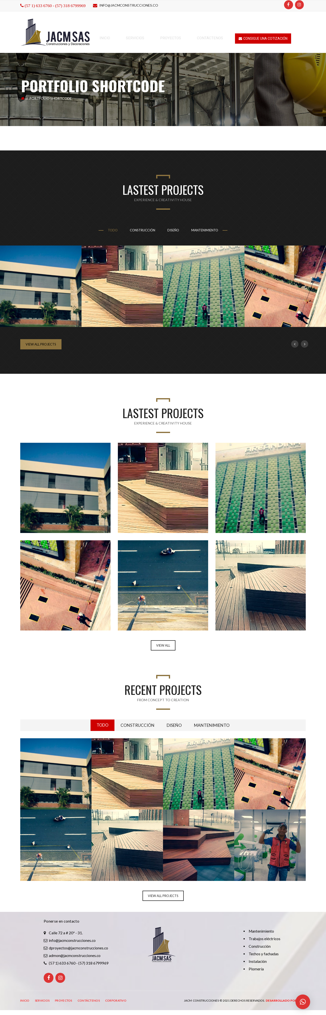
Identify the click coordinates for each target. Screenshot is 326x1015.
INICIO (25, 1001)
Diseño (173, 230)
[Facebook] (288, 4)
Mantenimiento (204, 230)
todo (113, 230)
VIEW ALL (163, 645)
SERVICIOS (42, 1001)
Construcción (142, 230)
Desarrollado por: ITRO (286, 1001)
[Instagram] (299, 4)
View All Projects (41, 344)
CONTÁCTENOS (89, 1001)
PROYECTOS (63, 1001)
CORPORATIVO (115, 1001)
